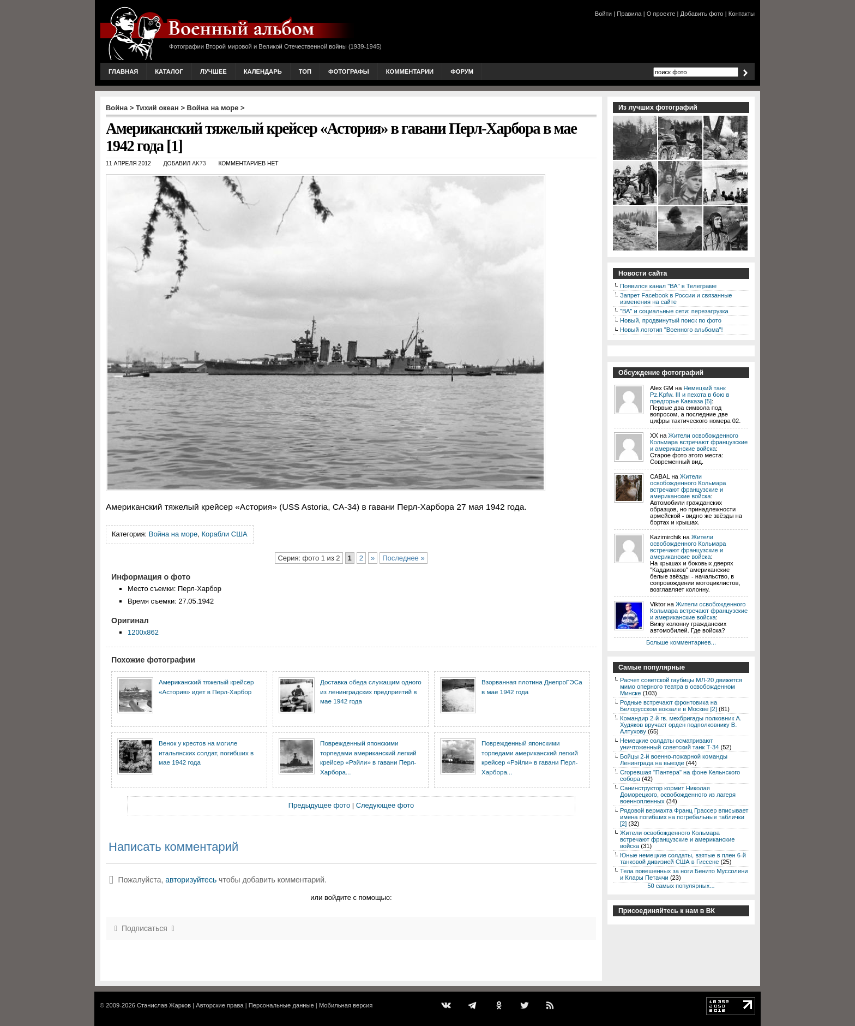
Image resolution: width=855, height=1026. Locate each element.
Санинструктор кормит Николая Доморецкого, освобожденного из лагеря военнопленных (678, 794)
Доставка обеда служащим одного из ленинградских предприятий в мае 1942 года (371, 691)
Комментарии (409, 71)
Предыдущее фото (319, 805)
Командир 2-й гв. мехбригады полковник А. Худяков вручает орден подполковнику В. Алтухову (681, 725)
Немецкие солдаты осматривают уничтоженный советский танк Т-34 (669, 743)
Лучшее (213, 71)
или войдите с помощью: (351, 897)
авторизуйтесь (190, 879)
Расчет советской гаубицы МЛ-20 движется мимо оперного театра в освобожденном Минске (681, 686)
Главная (123, 71)
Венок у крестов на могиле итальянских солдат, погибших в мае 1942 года (206, 752)
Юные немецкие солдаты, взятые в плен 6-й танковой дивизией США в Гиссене (683, 858)
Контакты (741, 13)
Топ (305, 71)
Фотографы (348, 71)
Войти (603, 13)
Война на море (213, 108)
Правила (629, 13)
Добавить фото (702, 13)
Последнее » (403, 558)
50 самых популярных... (680, 885)
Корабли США (224, 534)
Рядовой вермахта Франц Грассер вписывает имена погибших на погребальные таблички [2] (684, 817)
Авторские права (219, 1005)
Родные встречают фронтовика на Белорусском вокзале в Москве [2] (668, 705)
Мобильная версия (345, 1005)
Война (117, 108)
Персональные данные (281, 1005)
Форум (461, 71)
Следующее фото (385, 805)
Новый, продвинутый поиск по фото (670, 320)
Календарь (263, 71)
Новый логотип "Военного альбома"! (671, 329)
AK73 (199, 163)
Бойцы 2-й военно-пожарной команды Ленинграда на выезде (673, 759)
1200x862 (143, 632)
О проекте (661, 13)
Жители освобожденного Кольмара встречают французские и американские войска (699, 442)
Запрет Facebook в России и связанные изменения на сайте (676, 298)
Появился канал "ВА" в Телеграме (668, 286)
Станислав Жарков (164, 1005)
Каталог (169, 71)
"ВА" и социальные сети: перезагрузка (674, 311)
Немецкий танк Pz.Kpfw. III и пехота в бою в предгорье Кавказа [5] (689, 394)
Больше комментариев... (681, 642)
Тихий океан (157, 108)
